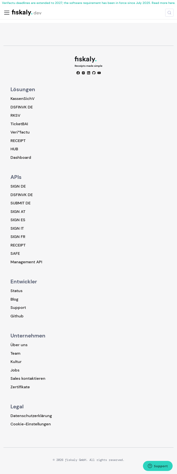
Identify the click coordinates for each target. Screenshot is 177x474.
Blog (14, 299)
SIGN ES (17, 219)
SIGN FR (17, 236)
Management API (26, 262)
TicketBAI (19, 124)
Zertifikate (20, 387)
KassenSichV (22, 98)
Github (17, 316)
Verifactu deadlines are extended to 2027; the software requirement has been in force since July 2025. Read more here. (88, 3)
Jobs (14, 370)
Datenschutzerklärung (31, 415)
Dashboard (20, 157)
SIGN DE (18, 186)
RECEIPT (18, 140)
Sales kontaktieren (27, 378)
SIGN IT (17, 228)
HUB (14, 149)
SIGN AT (17, 211)
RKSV (15, 115)
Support (18, 307)
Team (15, 353)
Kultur (16, 361)
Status (16, 290)
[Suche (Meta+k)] (169, 13)
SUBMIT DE (20, 203)
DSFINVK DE (21, 107)
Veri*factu (20, 132)
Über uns (18, 344)
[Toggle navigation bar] (6, 12)
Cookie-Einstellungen (30, 424)
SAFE (15, 253)
